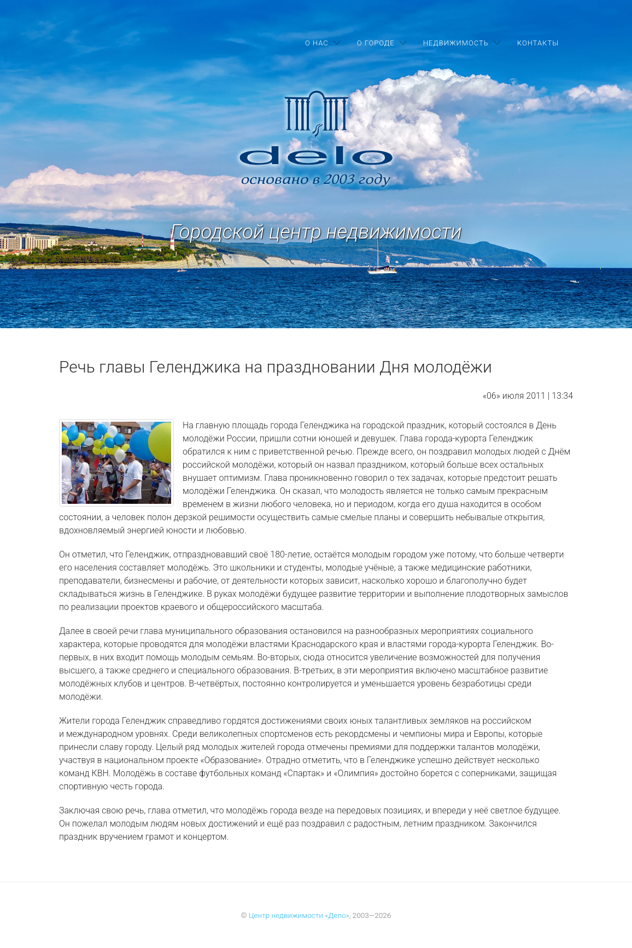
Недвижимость (456, 43)
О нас (317, 43)
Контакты (538, 43)
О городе (376, 43)
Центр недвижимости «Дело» (299, 915)
